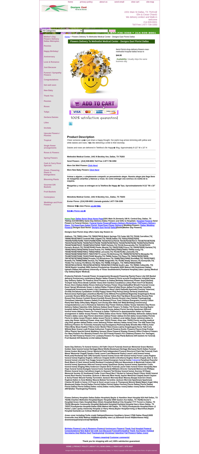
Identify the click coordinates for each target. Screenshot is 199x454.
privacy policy (86, 2)
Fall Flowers (129, 433)
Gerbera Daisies (51, 117)
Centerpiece (49, 197)
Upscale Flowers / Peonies (52, 134)
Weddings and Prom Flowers (53, 203)
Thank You (130, 428)
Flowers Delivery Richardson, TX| (125, 223)
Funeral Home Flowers (100, 223)
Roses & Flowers (51, 152)
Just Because (105, 431)
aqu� (83, 211)
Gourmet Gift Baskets (50, 186)
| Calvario (135, 360)
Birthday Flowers (72, 428)
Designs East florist (101, 227)
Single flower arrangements (50, 147)
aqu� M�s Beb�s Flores (111, 208)
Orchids (47, 128)
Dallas (113, 227)
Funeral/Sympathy (120, 431)
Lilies (46, 123)
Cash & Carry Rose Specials (52, 164)
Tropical (47, 140)
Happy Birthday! (51, 51)
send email (119, 2)
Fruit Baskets (50, 192)
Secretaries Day (72, 433)
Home (67, 37)
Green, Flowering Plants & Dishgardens (51, 172)
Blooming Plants (51, 179)
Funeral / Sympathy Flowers (52, 74)
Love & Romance (51, 62)
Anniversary (49, 57)
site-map (150, 2)
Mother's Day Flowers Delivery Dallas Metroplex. (52, 39)
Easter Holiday (146, 431)
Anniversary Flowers (114, 428)
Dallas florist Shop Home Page (89, 219)
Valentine (119, 433)
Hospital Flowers (144, 221)
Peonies (47, 46)
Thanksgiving (97, 433)
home (70, 2)
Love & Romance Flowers (92, 428)
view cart (135, 2)
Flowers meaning (101, 437)
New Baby (84, 431)
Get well (94, 431)
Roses (47, 106)
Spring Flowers (51, 158)
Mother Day (85, 433)
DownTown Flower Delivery (110, 225)
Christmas (109, 433)
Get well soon (50, 85)
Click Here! (93, 165)
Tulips (46, 112)
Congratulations (72, 431)
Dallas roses (142, 433)
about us (103, 2)
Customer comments (119, 437)
